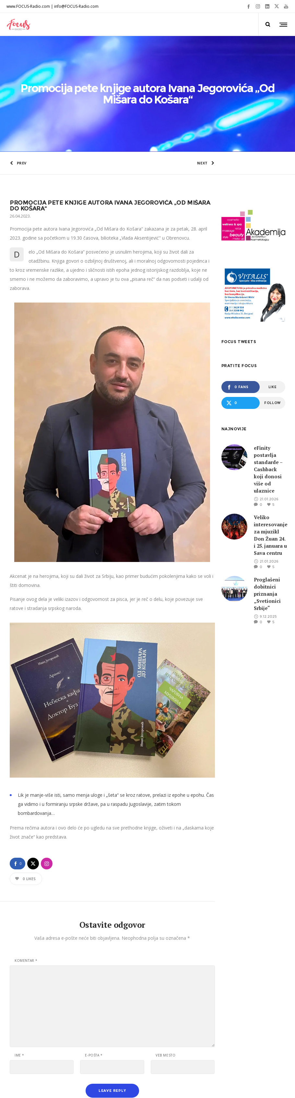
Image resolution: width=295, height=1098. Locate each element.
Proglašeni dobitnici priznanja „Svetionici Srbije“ (267, 532)
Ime (19, 994)
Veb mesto (165, 994)
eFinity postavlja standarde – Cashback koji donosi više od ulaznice (268, 408)
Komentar (26, 899)
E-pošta (93, 994)
